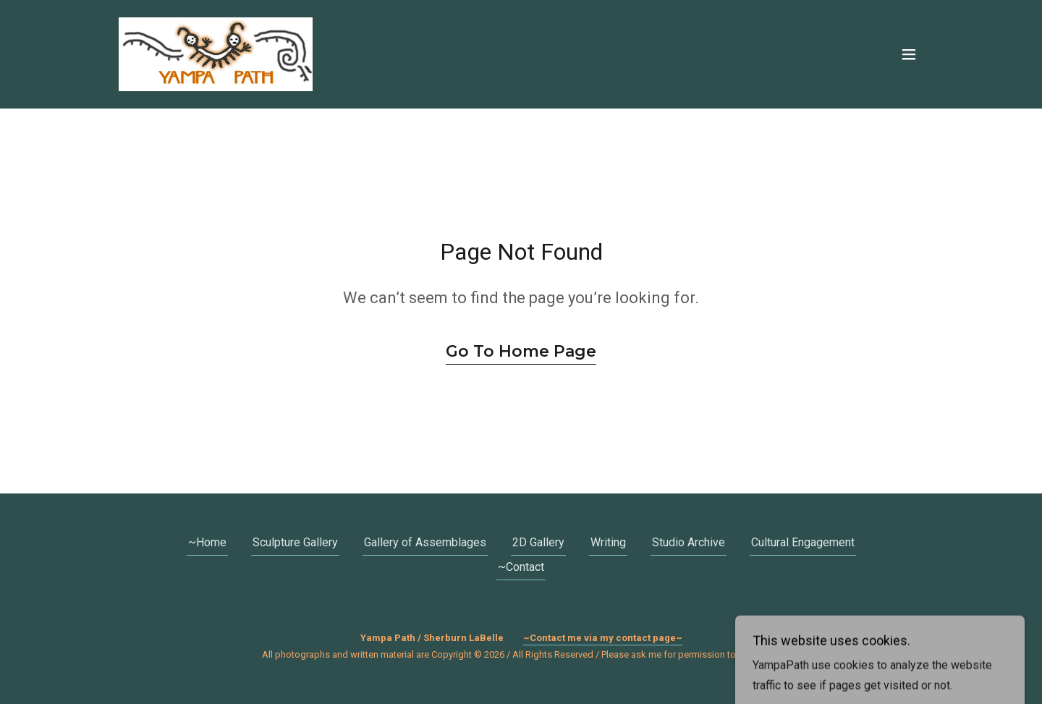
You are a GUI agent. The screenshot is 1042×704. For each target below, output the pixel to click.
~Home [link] (207, 542)
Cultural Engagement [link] (803, 542)
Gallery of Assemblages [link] (425, 542)
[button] (908, 54)
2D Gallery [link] (538, 542)
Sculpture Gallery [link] (295, 542)
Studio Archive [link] (688, 542)
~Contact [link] (521, 567)
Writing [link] (608, 542)
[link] (216, 53)
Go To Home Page (521, 351)
